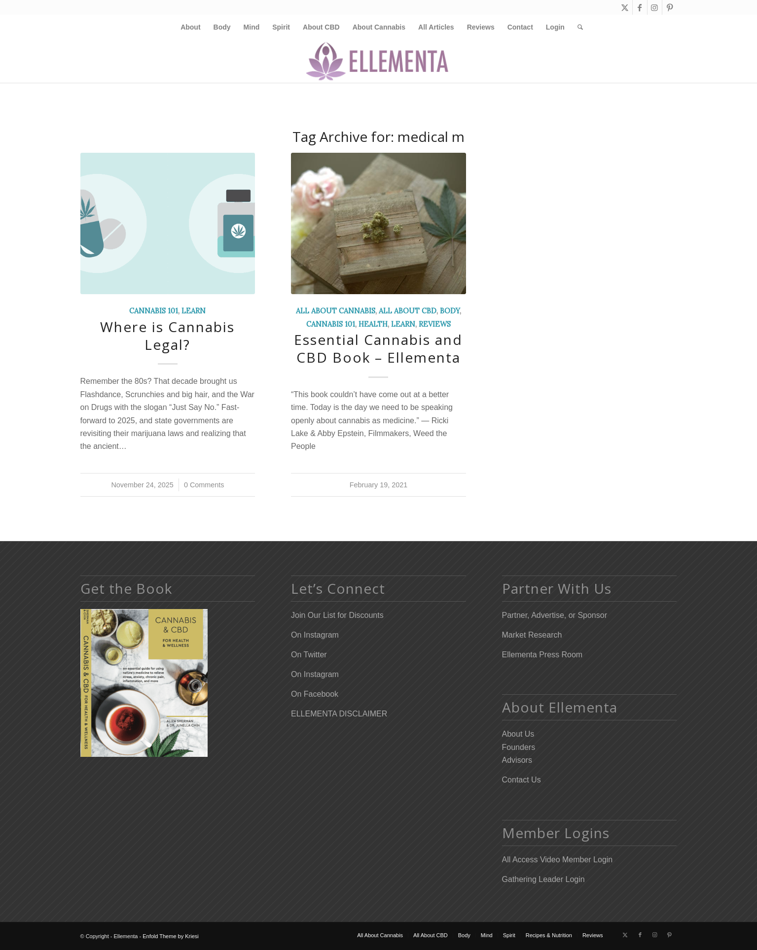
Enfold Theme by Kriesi (171, 936)
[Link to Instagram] (655, 7)
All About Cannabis (335, 310)
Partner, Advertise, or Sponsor (554, 615)
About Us (518, 734)
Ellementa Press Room (542, 654)
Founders (519, 747)
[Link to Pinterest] (669, 7)
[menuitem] (190, 27)
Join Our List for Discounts (337, 615)
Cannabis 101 (153, 310)
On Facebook (314, 694)
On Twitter (309, 654)
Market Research (532, 635)
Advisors (517, 760)
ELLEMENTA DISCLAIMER (339, 714)
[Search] (577, 27)
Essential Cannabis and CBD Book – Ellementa (378, 348)
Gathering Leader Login (543, 879)
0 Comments (204, 485)
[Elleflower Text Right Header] (378, 61)
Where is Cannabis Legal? (167, 335)
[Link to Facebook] (640, 7)
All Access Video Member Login (557, 859)
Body (450, 310)
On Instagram (315, 635)
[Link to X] (625, 7)
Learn (193, 310)
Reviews (435, 324)
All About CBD (407, 310)
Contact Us (521, 780)
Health (373, 324)
